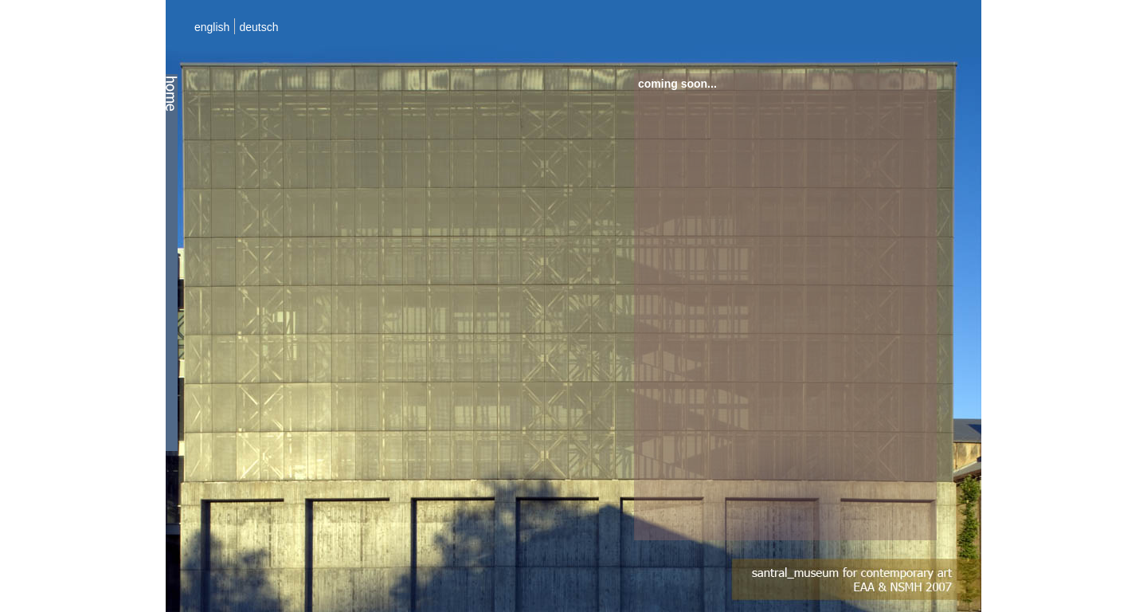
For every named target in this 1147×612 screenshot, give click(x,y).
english (211, 27)
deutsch (258, 27)
